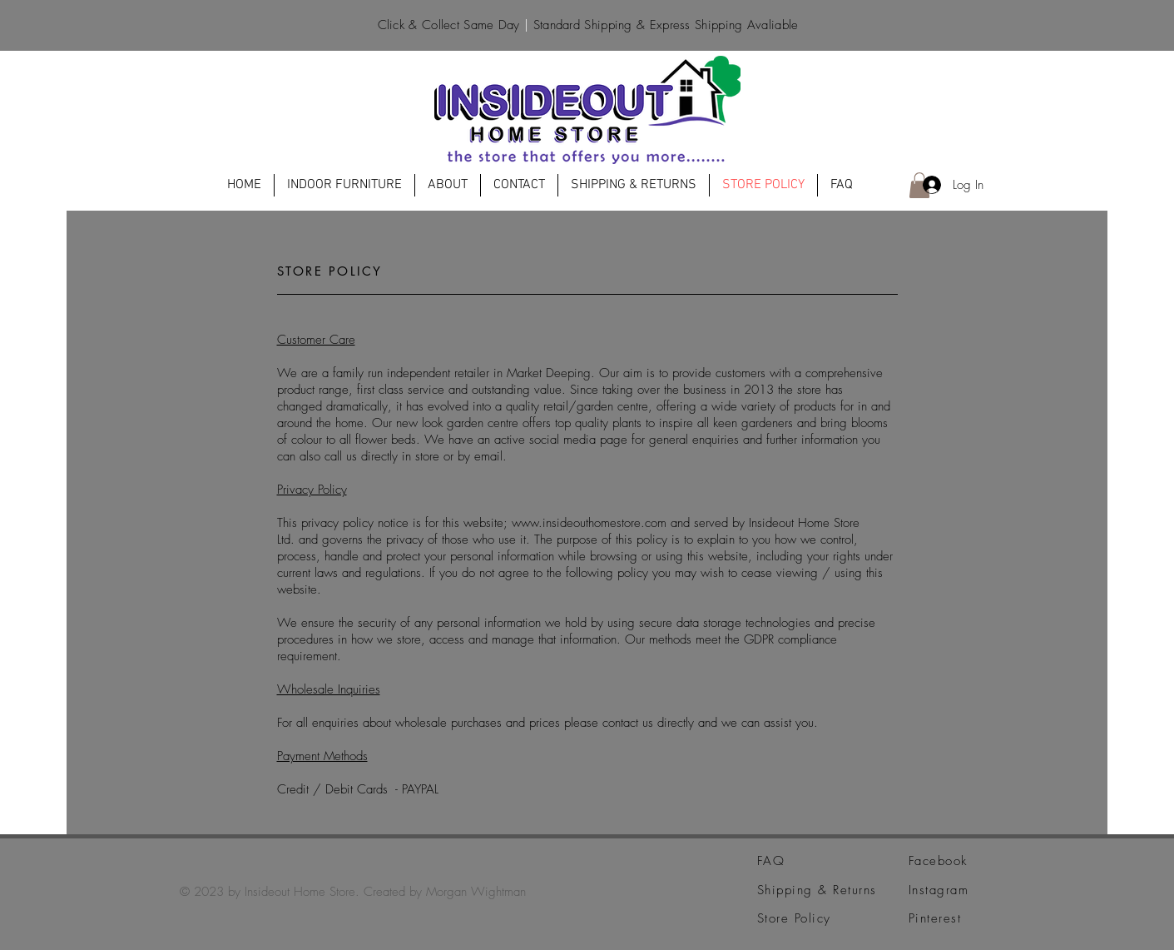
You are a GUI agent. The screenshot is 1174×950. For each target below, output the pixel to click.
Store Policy (794, 918)
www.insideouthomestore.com (589, 523)
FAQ (771, 861)
